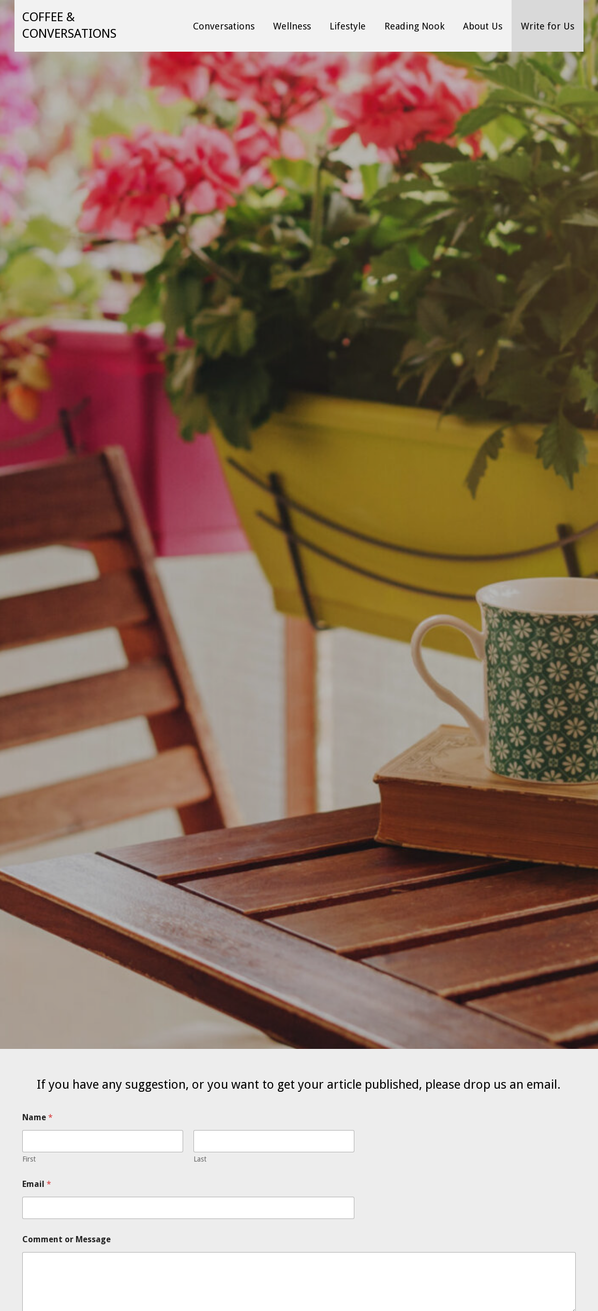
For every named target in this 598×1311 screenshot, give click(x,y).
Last (199, 1159)
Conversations (224, 26)
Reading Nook (414, 26)
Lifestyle (348, 26)
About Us (482, 26)
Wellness (292, 26)
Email (36, 1184)
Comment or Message (66, 1239)
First (29, 1159)
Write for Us (547, 26)
